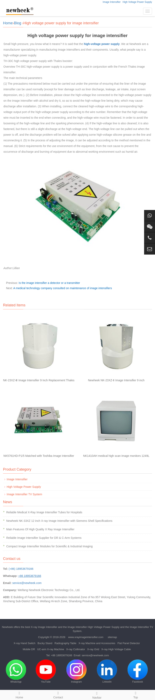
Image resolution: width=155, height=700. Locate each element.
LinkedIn (107, 671)
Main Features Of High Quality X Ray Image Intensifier (40, 529)
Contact (58, 694)
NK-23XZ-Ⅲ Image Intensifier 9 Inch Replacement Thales (38, 380)
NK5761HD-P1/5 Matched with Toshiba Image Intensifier (38, 455)
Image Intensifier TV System (24, 494)
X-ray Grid (93, 649)
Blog (17, 23)
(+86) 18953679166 (21, 568)
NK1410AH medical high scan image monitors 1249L (116, 455)
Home (8, 23)
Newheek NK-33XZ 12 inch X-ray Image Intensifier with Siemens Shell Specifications (59, 520)
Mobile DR (29, 649)
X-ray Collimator (75, 649)
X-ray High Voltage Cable (116, 649)
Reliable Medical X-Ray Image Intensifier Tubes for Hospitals (44, 512)
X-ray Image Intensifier (44, 627)
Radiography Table (65, 643)
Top (135, 694)
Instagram (76, 671)
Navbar (97, 694)
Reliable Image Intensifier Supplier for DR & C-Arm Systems (44, 537)
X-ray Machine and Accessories (97, 643)
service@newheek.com (27, 583)
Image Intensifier (112, 2)
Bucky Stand (45, 643)
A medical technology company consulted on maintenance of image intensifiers (62, 288)
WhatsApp (16, 671)
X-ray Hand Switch (25, 643)
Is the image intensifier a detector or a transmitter (49, 282)
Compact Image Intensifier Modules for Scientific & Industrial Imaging (49, 546)
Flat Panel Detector (128, 643)
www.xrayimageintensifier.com (85, 637)
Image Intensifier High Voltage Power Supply (93, 627)
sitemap (112, 637)
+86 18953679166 (61, 655)
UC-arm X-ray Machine (50, 649)
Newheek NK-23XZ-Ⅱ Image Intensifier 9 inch (116, 380)
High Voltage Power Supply (137, 2)
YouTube (46, 671)
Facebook (138, 671)
